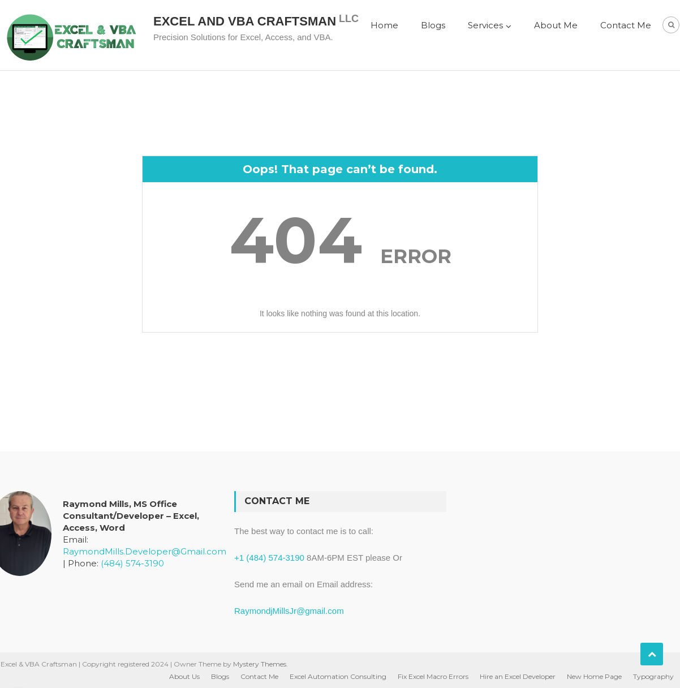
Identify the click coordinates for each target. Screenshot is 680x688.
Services (485, 25)
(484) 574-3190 (132, 563)
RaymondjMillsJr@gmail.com (289, 611)
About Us (184, 676)
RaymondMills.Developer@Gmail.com (144, 551)
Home (384, 25)
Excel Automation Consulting (338, 676)
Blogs (433, 25)
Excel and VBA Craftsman (244, 21)
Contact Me (625, 25)
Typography (653, 676)
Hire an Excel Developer (518, 676)
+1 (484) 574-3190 (269, 557)
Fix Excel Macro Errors (433, 676)
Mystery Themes (259, 664)
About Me (556, 25)
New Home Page (594, 676)
